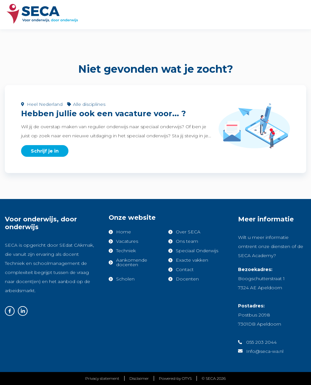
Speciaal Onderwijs (197, 250)
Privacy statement (102, 378)
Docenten (187, 279)
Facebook (10, 311)
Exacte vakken (192, 260)
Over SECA (188, 232)
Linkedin (23, 311)
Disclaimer (139, 378)
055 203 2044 (261, 342)
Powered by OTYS (175, 378)
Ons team (187, 241)
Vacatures (127, 241)
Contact (185, 269)
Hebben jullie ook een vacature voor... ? (103, 113)
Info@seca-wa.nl (264, 351)
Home (123, 232)
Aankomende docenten (131, 262)
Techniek (126, 250)
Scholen (125, 279)
